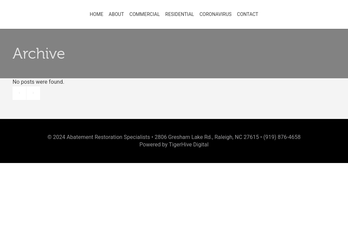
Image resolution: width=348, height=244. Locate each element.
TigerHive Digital (189, 144)
